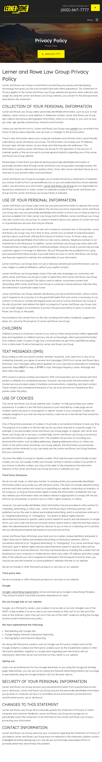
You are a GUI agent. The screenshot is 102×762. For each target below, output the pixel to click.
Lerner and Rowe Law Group (59, 186)
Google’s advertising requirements (20, 592)
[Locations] (95, 7)
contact (74, 128)
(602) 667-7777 (52, 54)
